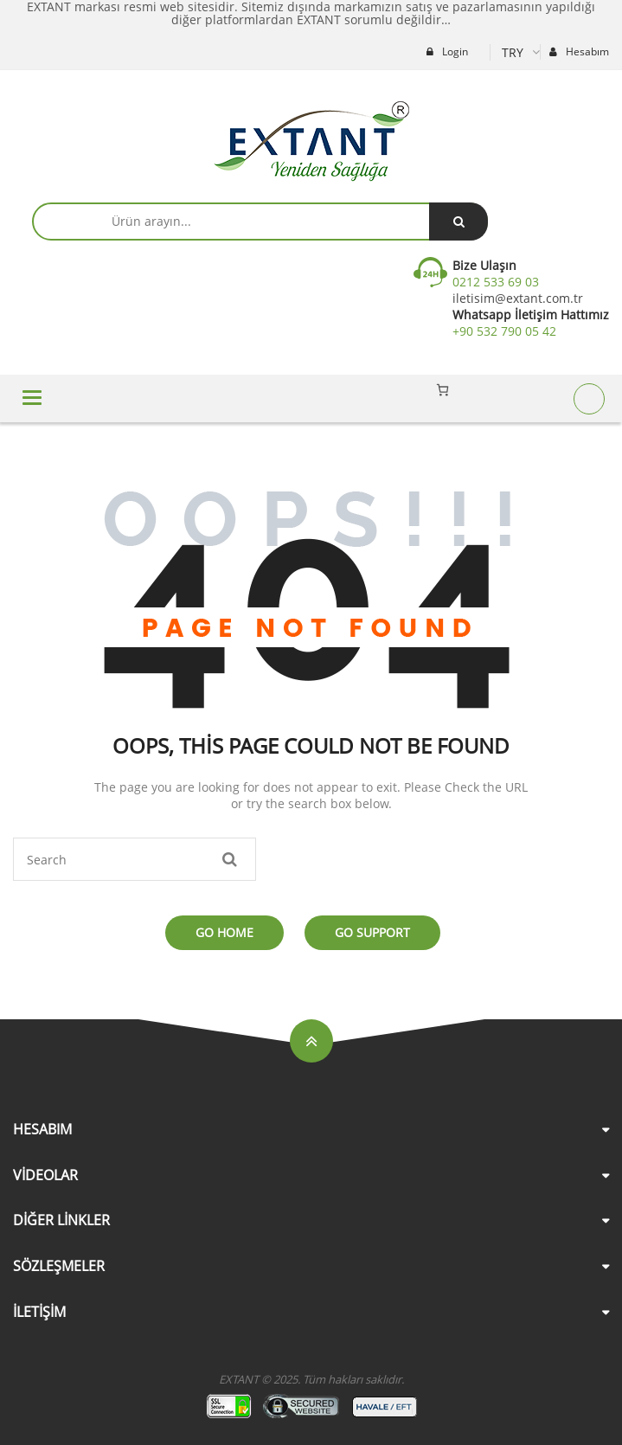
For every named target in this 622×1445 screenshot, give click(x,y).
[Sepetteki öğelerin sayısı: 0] (442, 390)
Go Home (224, 932)
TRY (512, 52)
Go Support (372, 932)
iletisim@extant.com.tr (517, 298)
